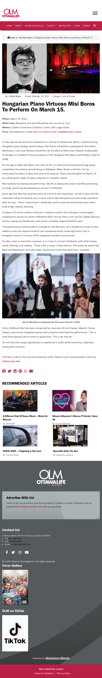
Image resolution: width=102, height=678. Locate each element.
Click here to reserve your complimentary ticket (54, 131)
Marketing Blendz (57, 658)
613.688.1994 (15, 541)
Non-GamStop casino (51, 669)
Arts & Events (25, 37)
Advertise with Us (34, 26)
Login (77, 26)
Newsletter (65, 26)
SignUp (86, 26)
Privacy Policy (63, 673)
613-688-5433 (14, 538)
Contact (51, 26)
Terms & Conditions (43, 673)
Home (9, 26)
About (18, 26)
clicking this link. (11, 361)
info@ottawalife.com (30, 506)
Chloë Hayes (15, 96)
